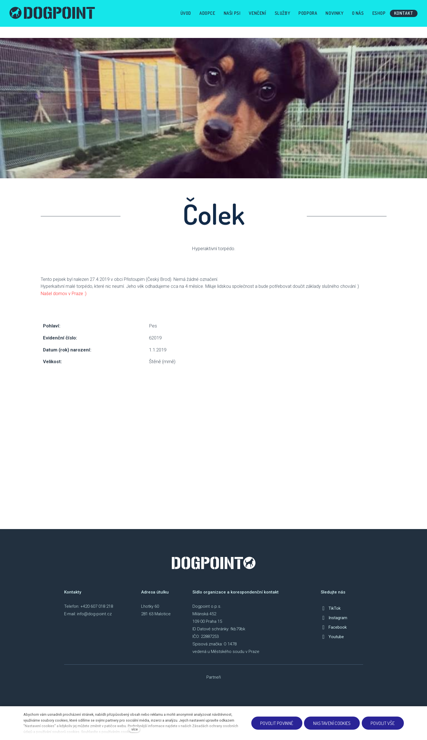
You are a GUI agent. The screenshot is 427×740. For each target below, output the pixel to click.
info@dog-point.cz (94, 613)
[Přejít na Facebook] (334, 627)
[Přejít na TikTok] (331, 608)
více (134, 729)
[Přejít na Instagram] (334, 617)
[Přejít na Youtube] (332, 636)
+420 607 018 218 (96, 606)
